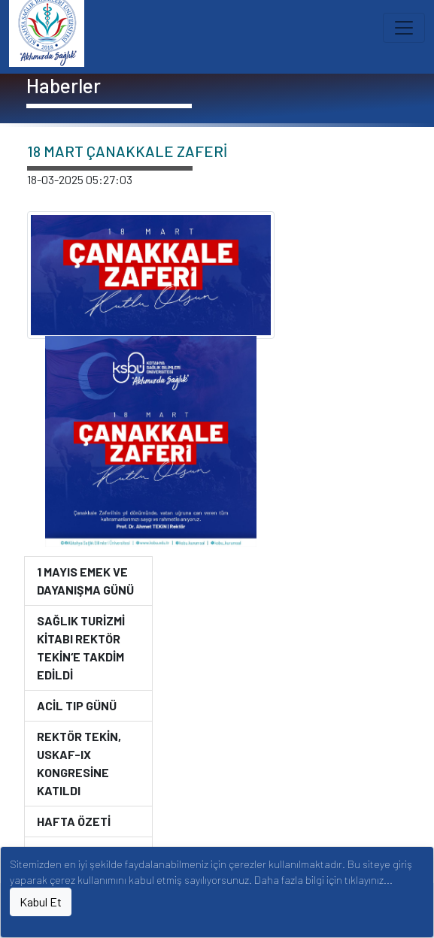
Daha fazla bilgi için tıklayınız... (323, 879)
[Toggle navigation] (404, 28)
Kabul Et (41, 901)
